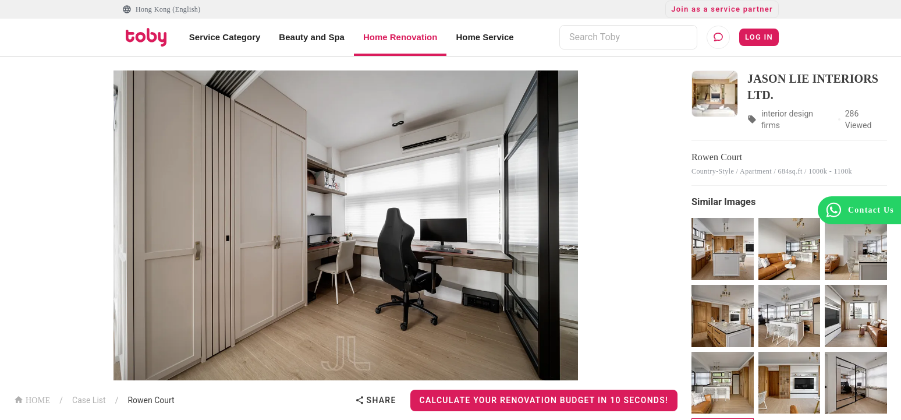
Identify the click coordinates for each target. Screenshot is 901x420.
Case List (89, 400)
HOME (32, 399)
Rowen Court (150, 400)
